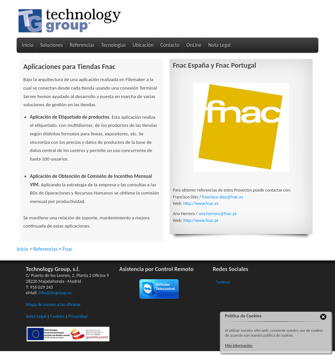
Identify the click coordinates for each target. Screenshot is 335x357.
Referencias (82, 45)
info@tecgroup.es (55, 293)
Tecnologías (113, 45)
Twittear (223, 282)
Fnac (67, 249)
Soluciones (51, 45)
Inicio (27, 45)
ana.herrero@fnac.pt (218, 213)
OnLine (194, 45)
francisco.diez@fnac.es (222, 197)
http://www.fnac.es (201, 203)
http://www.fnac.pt (200, 220)
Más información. (239, 345)
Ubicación (143, 45)
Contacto (169, 45)
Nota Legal (219, 45)
